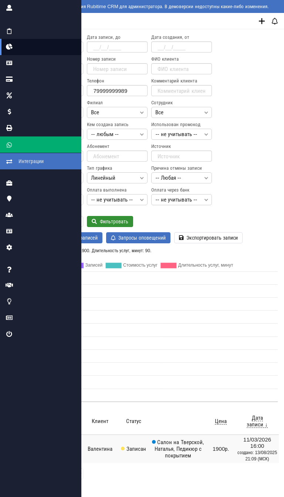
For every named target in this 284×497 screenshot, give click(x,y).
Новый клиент (39, 211)
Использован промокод (177, 124)
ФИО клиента (166, 59)
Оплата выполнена (108, 190)
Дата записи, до (105, 37)
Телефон (96, 81)
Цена (221, 421)
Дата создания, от (171, 37)
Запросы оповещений (139, 238)
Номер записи (102, 59)
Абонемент (99, 146)
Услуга (30, 124)
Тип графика (100, 168)
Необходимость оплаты (48, 190)
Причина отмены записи (177, 168)
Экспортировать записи (209, 238)
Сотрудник (163, 102)
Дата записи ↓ (257, 421)
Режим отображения (45, 168)
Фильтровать (111, 221)
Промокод (34, 146)
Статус (30, 102)
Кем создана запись (108, 124)
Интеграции (14, 153)
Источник (162, 146)
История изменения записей (63, 238)
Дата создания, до (43, 59)
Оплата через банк (171, 190)
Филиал (96, 102)
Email (30, 81)
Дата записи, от (40, 37)
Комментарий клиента (175, 81)
